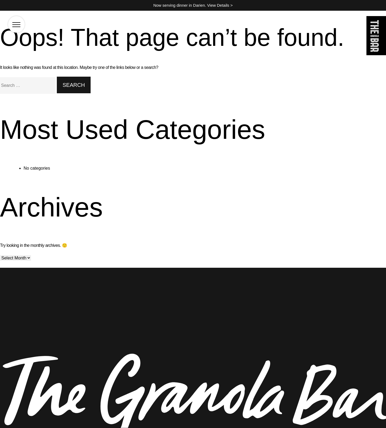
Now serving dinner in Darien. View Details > (193, 5)
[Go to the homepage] (376, 36)
